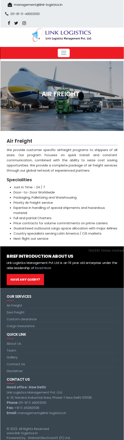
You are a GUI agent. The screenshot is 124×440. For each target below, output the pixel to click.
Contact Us (16, 364)
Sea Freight (16, 312)
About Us (14, 343)
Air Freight (14, 305)
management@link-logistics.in (35, 4)
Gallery (12, 357)
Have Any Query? (25, 279)
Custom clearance (22, 319)
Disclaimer (15, 371)
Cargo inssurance (21, 326)
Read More (43, 268)
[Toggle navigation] (64, 53)
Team (11, 350)
